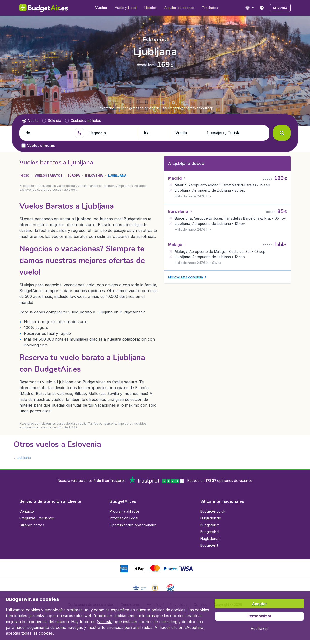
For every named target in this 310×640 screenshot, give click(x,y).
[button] (280, 8)
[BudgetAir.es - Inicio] (43, 8)
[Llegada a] (111, 133)
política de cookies (168, 609)
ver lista (105, 621)
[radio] (30, 120)
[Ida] (47, 133)
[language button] (249, 7)
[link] (261, 7)
